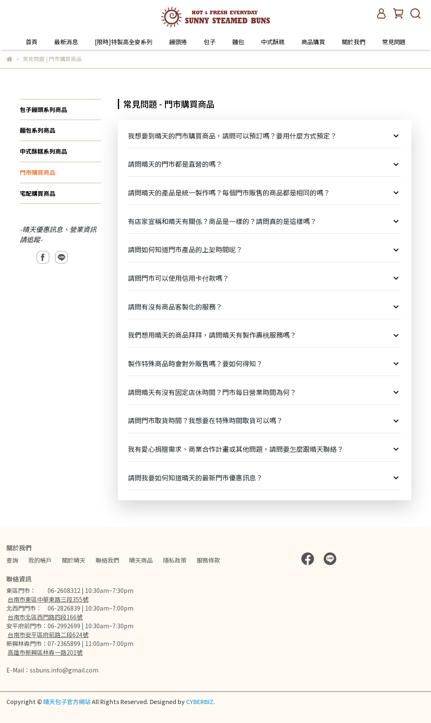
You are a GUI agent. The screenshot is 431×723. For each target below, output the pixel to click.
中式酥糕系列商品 (43, 151)
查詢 (12, 560)
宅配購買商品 (37, 193)
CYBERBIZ (199, 701)
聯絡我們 (107, 560)
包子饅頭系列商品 (43, 109)
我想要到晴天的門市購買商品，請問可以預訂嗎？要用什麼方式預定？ (265, 135)
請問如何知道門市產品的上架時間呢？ (265, 249)
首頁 (31, 41)
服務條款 (208, 560)
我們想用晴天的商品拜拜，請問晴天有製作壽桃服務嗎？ (265, 335)
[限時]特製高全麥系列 (123, 41)
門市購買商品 (37, 172)
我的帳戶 (40, 560)
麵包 (238, 41)
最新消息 (66, 41)
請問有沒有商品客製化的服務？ (265, 306)
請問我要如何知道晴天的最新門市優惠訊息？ (265, 477)
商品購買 (313, 41)
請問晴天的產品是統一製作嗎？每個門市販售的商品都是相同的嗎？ (265, 192)
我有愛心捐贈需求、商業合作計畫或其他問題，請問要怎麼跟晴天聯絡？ (265, 449)
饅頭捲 (178, 41)
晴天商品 (141, 560)
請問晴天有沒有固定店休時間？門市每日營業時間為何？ (265, 392)
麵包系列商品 (37, 130)
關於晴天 (73, 560)
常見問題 (394, 41)
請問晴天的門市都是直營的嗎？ (265, 164)
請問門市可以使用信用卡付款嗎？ (265, 278)
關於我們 (353, 41)
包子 (210, 41)
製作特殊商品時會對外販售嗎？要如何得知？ (265, 363)
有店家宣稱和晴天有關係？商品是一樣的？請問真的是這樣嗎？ (265, 221)
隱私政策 (174, 560)
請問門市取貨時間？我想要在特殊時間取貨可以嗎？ (265, 420)
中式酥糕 (273, 41)
